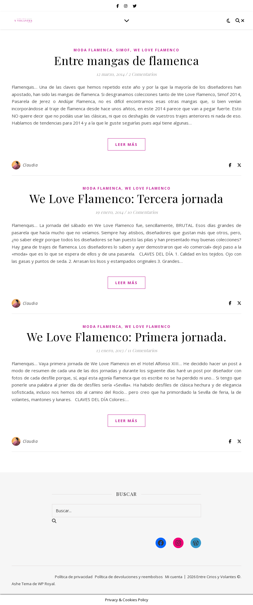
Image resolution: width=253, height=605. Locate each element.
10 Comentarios (142, 212)
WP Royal (46, 583)
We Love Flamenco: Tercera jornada (126, 198)
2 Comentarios (142, 74)
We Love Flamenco (156, 50)
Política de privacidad (74, 576)
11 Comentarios (142, 350)
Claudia (30, 165)
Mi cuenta (173, 576)
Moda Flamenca (93, 50)
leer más (126, 144)
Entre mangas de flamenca (126, 60)
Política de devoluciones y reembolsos (129, 576)
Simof (123, 50)
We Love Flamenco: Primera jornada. (126, 336)
